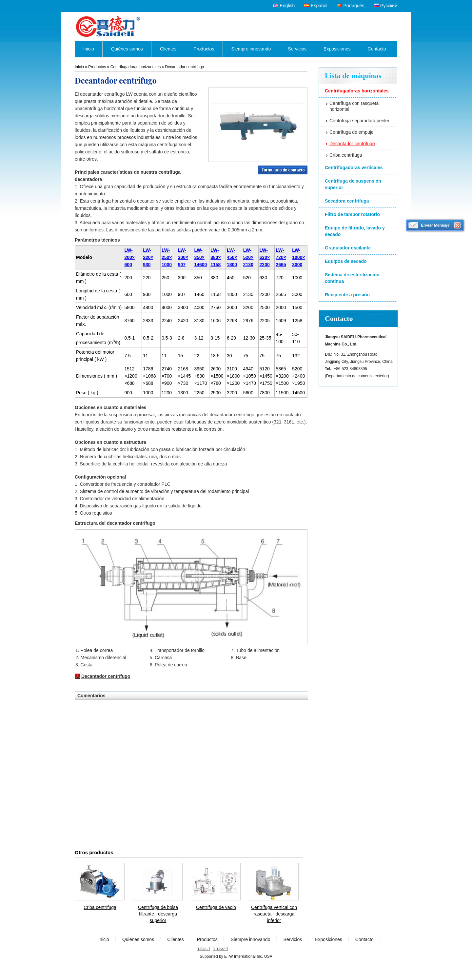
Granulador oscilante (348, 247)
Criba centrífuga (345, 155)
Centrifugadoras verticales (354, 167)
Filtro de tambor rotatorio (352, 214)
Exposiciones (328, 939)
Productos (97, 67)
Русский (385, 5)
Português (350, 5)
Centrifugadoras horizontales (356, 90)
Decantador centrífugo (352, 143)
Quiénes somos (138, 939)
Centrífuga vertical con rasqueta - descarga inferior (274, 914)
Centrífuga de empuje (351, 132)
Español (315, 5)
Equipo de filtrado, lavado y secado (355, 231)
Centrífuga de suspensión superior (353, 184)
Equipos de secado (346, 261)
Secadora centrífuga (347, 201)
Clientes (175, 939)
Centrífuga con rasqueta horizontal (354, 106)
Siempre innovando (250, 939)
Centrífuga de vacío (216, 907)
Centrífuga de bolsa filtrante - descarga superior (158, 914)
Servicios (292, 939)
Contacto (339, 318)
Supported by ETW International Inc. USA (236, 956)
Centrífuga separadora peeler (359, 120)
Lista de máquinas (353, 75)
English (284, 5)
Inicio (79, 67)
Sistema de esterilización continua (352, 278)
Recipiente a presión (347, 294)
